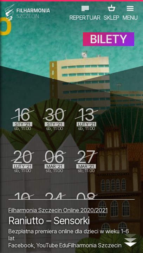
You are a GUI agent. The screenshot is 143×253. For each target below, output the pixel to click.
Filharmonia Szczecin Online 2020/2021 (58, 210)
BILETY (108, 39)
